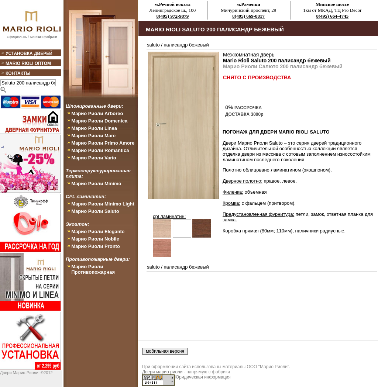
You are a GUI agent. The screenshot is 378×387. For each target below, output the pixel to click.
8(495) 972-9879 (173, 16)
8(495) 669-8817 (248, 16)
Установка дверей (29, 53)
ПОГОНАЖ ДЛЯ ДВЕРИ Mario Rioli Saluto (276, 132)
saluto (153, 45)
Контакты (18, 73)
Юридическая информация (203, 377)
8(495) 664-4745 (332, 16)
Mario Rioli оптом (28, 63)
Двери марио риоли (162, 371)
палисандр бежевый (186, 45)
